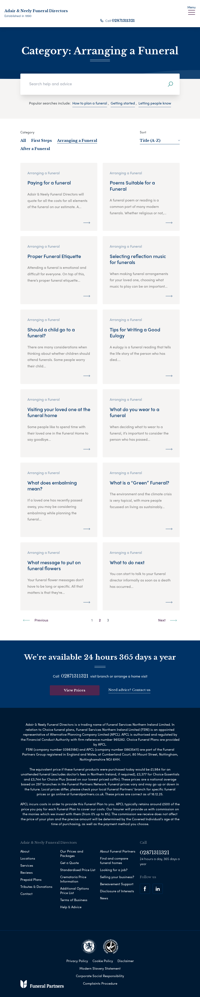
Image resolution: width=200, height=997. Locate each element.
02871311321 (123, 20)
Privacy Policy (77, 960)
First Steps (41, 140)
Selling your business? (117, 876)
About (24, 851)
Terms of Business (73, 899)
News (104, 898)
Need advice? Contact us (129, 690)
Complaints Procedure (100, 983)
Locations (27, 858)
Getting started (123, 103)
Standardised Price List (77, 869)
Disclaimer (125, 960)
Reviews (26, 872)
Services (26, 865)
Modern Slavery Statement (100, 968)
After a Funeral (35, 148)
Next (167, 620)
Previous (35, 620)
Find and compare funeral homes (114, 860)
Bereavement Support (116, 883)
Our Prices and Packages (71, 853)
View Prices (74, 690)
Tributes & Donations (36, 886)
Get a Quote (69, 862)
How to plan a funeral (89, 103)
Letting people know (154, 103)
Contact (26, 893)
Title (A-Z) (160, 140)
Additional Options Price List (74, 890)
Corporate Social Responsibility (100, 975)
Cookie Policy (102, 960)
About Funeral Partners (117, 851)
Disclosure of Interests (117, 891)
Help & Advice (70, 906)
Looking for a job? (113, 869)
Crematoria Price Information (73, 879)
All (23, 140)
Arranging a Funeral (77, 140)
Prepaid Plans (31, 879)
